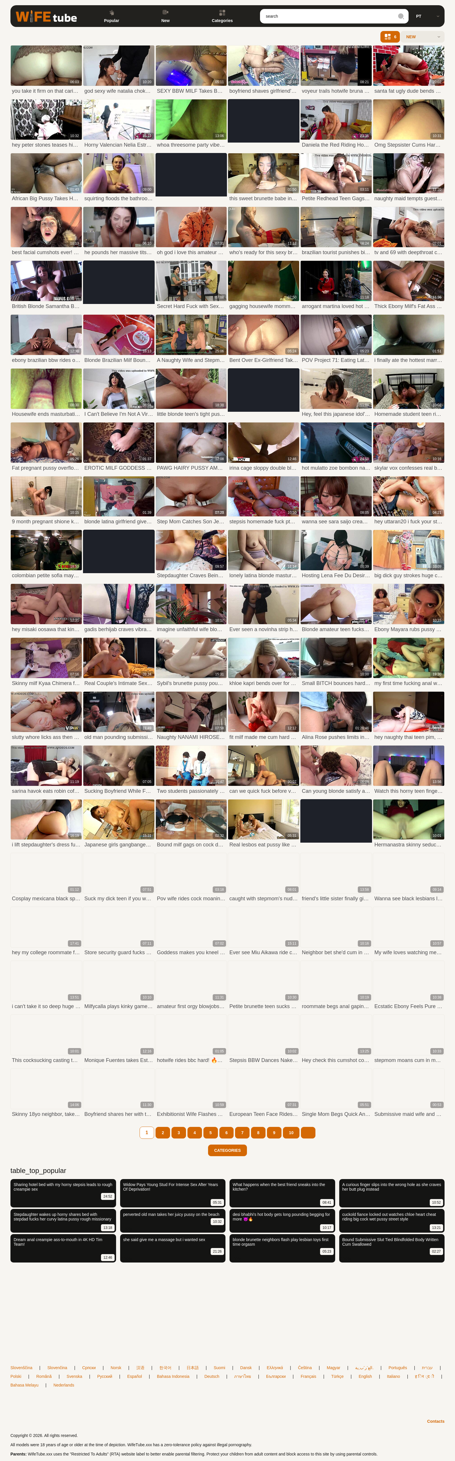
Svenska (74, 1376)
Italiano (393, 1376)
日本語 (193, 1367)
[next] (308, 1132)
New (165, 16)
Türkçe (337, 1376)
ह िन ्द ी (424, 1376)
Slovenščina (21, 1367)
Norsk (116, 1367)
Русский (104, 1376)
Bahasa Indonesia (173, 1376)
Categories (222, 16)
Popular (111, 16)
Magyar (333, 1367)
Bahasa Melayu (24, 1385)
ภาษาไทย (242, 1376)
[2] (163, 1132)
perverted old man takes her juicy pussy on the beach (171, 1214)
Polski (15, 1376)
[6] (226, 1132)
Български (276, 1376)
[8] (258, 1132)
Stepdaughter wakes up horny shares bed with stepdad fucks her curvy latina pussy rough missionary (62, 1216)
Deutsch (211, 1376)
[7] (242, 1132)
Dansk (246, 1367)
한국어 (165, 1367)
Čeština (305, 1367)
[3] (178, 1132)
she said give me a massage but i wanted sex (164, 1239)
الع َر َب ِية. (364, 1367)
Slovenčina (57, 1367)
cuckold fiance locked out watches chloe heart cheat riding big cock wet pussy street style (389, 1216)
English (365, 1376)
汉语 (140, 1367)
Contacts (436, 1421)
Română (44, 1376)
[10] (291, 1132)
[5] (210, 1132)
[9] (274, 1132)
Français (308, 1376)
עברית (427, 1367)
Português (398, 1367)
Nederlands (63, 1385)
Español (134, 1376)
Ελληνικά (275, 1367)
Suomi (219, 1367)
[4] (194, 1132)
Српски (88, 1367)
